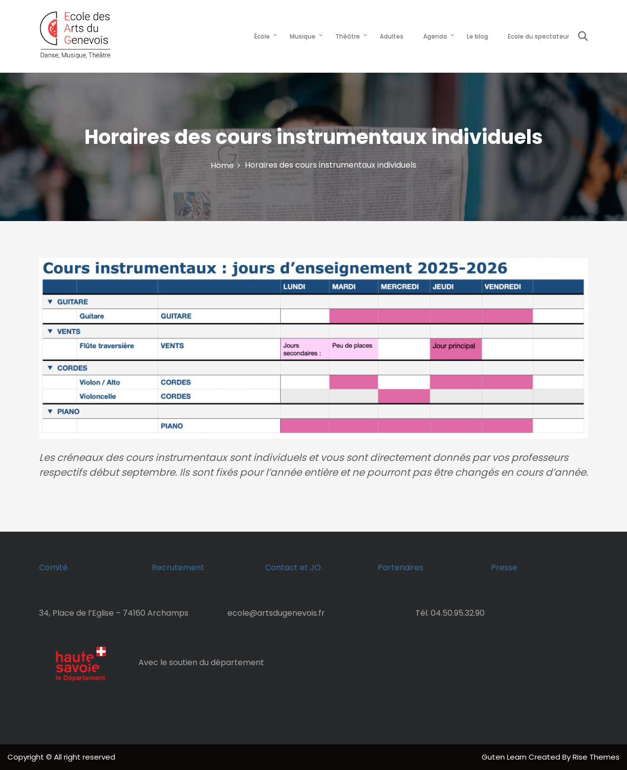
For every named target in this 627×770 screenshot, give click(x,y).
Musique (302, 36)
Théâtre (347, 36)
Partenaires (400, 567)
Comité (53, 567)
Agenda (435, 36)
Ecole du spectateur (538, 36)
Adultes (391, 36)
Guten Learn (505, 757)
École (262, 36)
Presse (504, 567)
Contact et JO (293, 567)
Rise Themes (596, 757)
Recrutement (178, 567)
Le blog (477, 36)
